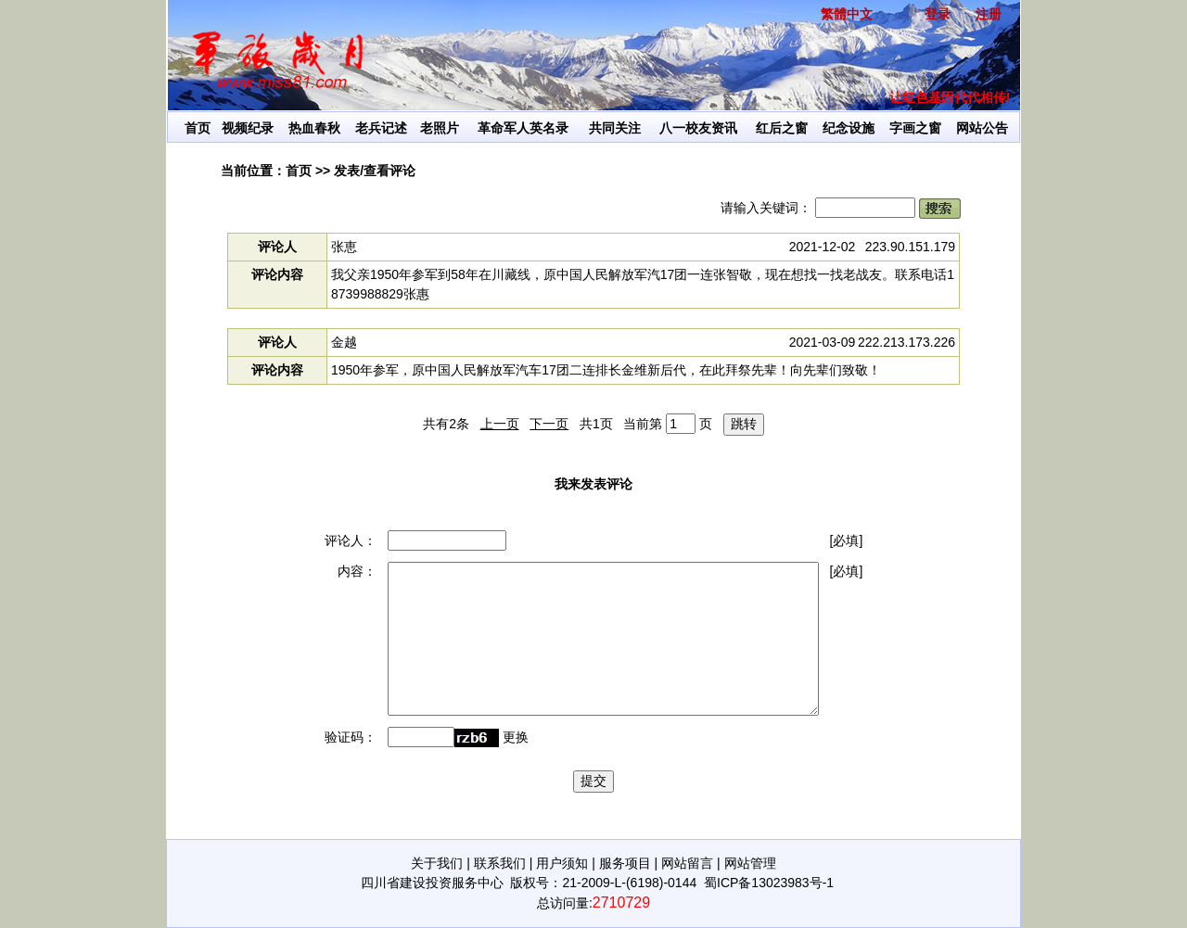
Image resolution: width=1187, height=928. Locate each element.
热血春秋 (314, 128)
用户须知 (562, 863)
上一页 (499, 423)
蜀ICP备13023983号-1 (769, 882)
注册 (989, 13)
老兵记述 (381, 128)
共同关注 (615, 128)
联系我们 (500, 863)
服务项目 (625, 863)
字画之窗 (915, 128)
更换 (516, 737)
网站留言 (687, 863)
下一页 (549, 423)
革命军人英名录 (523, 128)
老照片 (439, 128)
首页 (198, 128)
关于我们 (437, 863)
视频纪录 (248, 128)
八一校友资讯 (698, 128)
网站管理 (750, 863)
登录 (938, 13)
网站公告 (982, 128)
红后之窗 (782, 128)
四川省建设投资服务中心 (432, 882)
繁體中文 (847, 13)
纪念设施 (848, 128)
